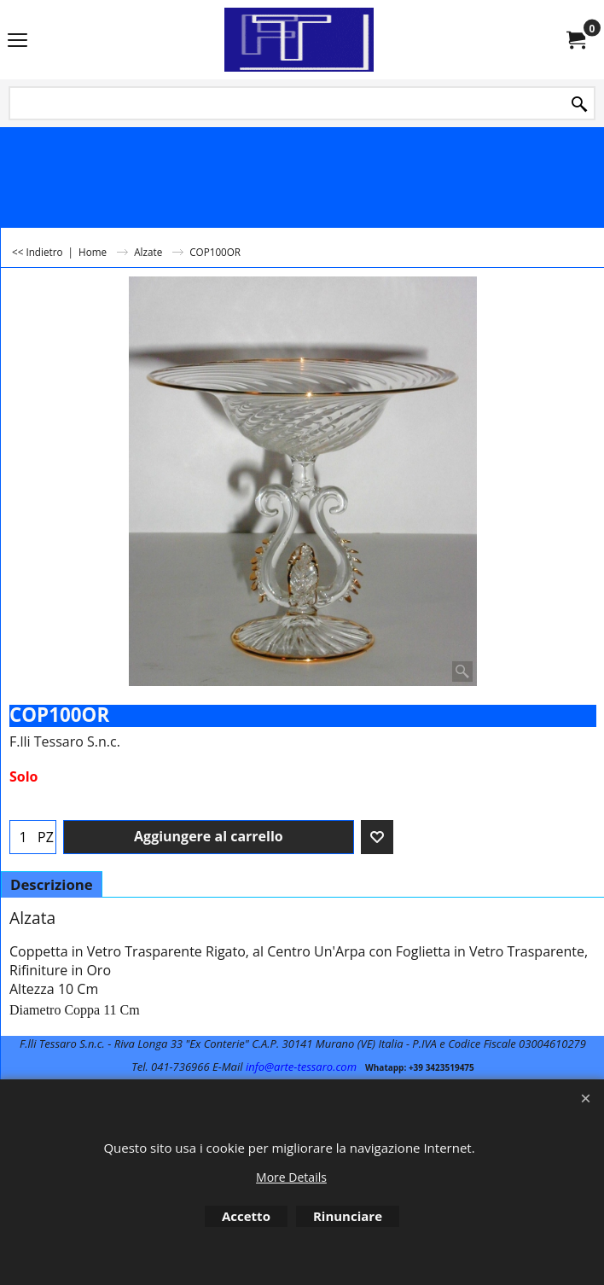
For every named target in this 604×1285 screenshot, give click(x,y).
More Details (291, 1177)
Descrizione (51, 884)
